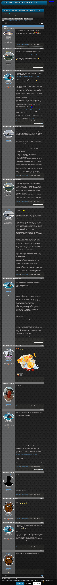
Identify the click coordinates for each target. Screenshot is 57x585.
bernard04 (8, 474)
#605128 (41, 126)
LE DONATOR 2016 (27, 20)
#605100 (41, 48)
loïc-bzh (32, 118)
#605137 (41, 206)
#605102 (41, 70)
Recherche (26, 18)
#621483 (41, 498)
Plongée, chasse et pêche (12, 20)
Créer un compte (25, 44)
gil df (9, 129)
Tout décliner (28, 583)
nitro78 (8, 73)
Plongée (20, 20)
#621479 (41, 472)
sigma (8, 30)
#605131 (41, 179)
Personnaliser (37, 583)
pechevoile (8, 501)
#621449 (41, 345)
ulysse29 (9, 348)
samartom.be (8, 385)
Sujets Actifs (11, 18)
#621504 (41, 550)
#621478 (41, 409)
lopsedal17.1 (9, 51)
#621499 (41, 522)
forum (5, 20)
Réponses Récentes (19, 18)
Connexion (18, 44)
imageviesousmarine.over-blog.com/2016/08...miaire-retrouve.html (28, 109)
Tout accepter (20, 583)
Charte (31, 18)
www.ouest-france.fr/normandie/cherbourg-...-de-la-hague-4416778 (28, 54)
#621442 (41, 278)
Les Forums (5, 18)
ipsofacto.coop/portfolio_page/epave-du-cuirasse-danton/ (26, 454)
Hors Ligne (9, 37)
